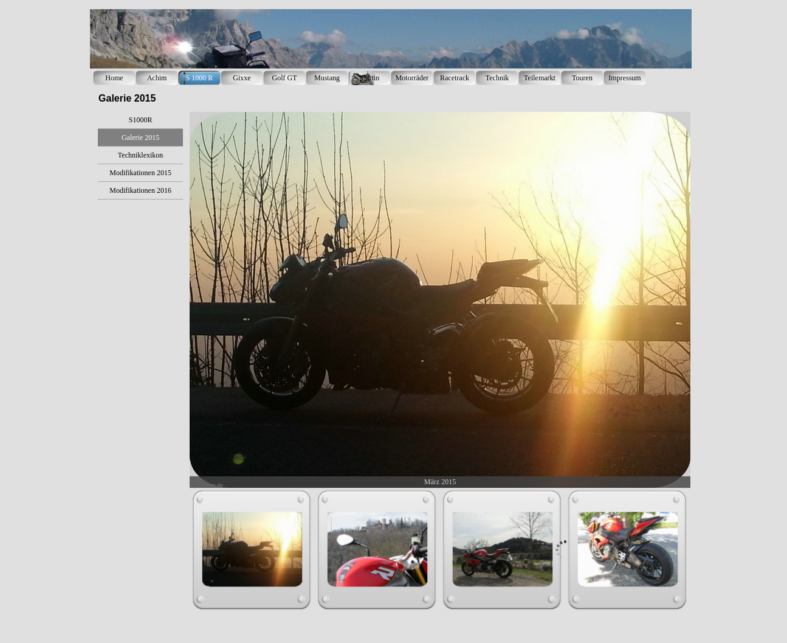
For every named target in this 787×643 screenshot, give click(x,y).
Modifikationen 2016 (140, 190)
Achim (157, 78)
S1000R (141, 120)
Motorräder (412, 78)
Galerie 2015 (140, 137)
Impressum (624, 78)
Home (114, 78)
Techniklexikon (140, 155)
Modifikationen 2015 (140, 173)
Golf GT (284, 78)
